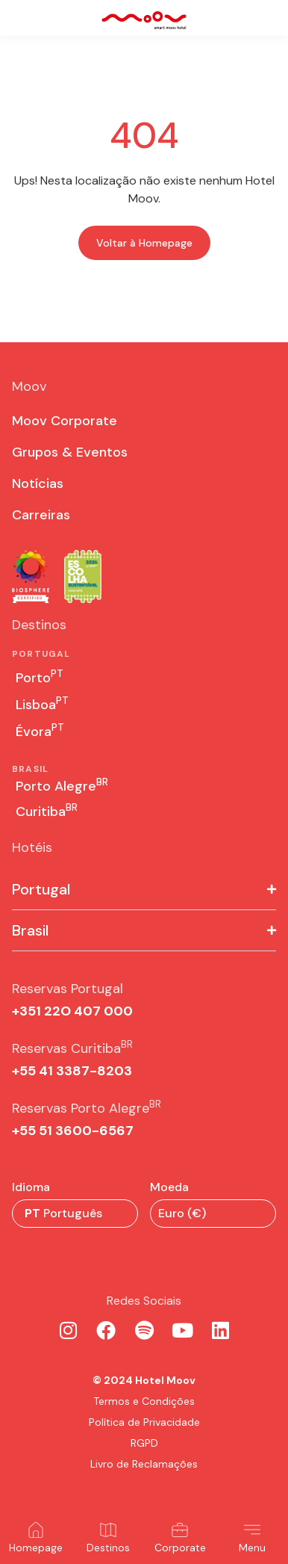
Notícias (37, 483)
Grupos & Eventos (70, 452)
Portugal (41, 889)
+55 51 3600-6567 (73, 1131)
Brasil (30, 930)
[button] (144, 889)
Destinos (108, 1547)
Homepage (36, 1547)
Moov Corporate (64, 421)
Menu (252, 1547)
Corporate (180, 1547)
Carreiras (41, 515)
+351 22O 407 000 (72, 1011)
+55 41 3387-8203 (72, 1071)
